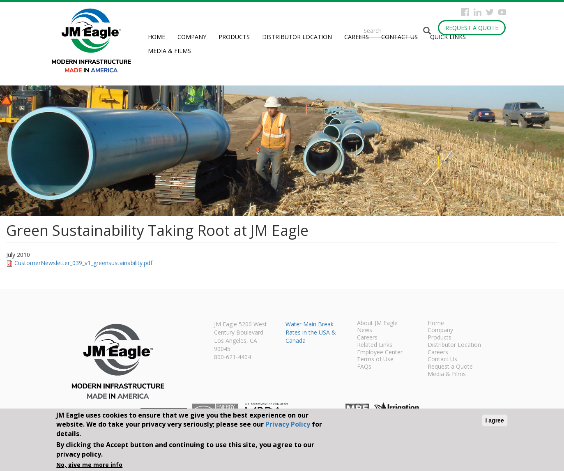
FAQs (364, 367)
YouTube (502, 12)
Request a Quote (471, 28)
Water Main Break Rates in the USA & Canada (310, 332)
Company (191, 37)
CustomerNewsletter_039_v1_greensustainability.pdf (83, 263)
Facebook (465, 12)
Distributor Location (297, 37)
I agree (495, 420)
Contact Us (399, 37)
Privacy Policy (287, 424)
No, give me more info (89, 465)
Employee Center (380, 352)
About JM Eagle (377, 323)
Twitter (490, 12)
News (364, 330)
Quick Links (448, 37)
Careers (356, 37)
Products (234, 37)
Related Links (374, 345)
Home (156, 37)
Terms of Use (375, 359)
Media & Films (169, 51)
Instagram (477, 12)
